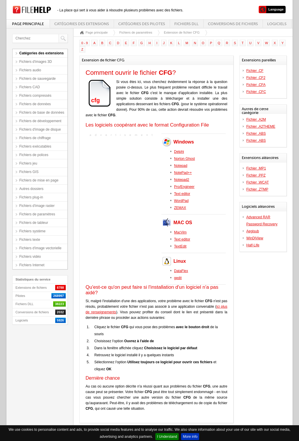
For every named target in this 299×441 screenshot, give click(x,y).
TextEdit (180, 246)
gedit (178, 278)
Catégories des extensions (81, 24)
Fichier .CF (255, 71)
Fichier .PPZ (256, 175)
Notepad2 (181, 180)
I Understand (167, 437)
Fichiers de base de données (41, 112)
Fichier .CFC (256, 92)
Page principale (28, 24)
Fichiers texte (29, 240)
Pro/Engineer (184, 187)
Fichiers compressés (35, 96)
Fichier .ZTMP (257, 189)
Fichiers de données (35, 104)
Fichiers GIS (29, 172)
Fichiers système (32, 231)
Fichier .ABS (256, 134)
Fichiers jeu (28, 163)
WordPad (181, 201)
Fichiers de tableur (33, 223)
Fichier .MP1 (256, 168)
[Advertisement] (122, 174)
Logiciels (276, 24)
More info (190, 437)
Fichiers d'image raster (37, 206)
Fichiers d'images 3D (35, 62)
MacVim (180, 232)
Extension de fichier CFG (181, 32)
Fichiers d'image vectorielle (40, 248)
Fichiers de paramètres (37, 214)
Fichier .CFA (256, 85)
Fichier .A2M (256, 119)
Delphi (179, 152)
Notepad (180, 166)
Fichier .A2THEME (260, 126)
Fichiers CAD (29, 87)
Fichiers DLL (186, 24)
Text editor (182, 194)
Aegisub (252, 231)
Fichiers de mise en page (38, 180)
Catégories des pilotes (141, 24)
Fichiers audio (30, 70)
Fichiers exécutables (35, 146)
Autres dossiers (31, 189)
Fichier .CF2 (255, 78)
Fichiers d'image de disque (40, 129)
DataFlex (181, 271)
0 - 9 (84, 43)
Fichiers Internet (31, 265)
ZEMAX (180, 208)
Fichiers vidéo (30, 257)
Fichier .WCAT (257, 182)
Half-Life (253, 245)
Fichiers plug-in (31, 197)
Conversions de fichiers (233, 24)
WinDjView (254, 238)
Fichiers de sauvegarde (37, 79)
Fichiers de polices (33, 155)
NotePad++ (183, 173)
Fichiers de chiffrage (35, 138)
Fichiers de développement (40, 121)
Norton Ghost (184, 159)
